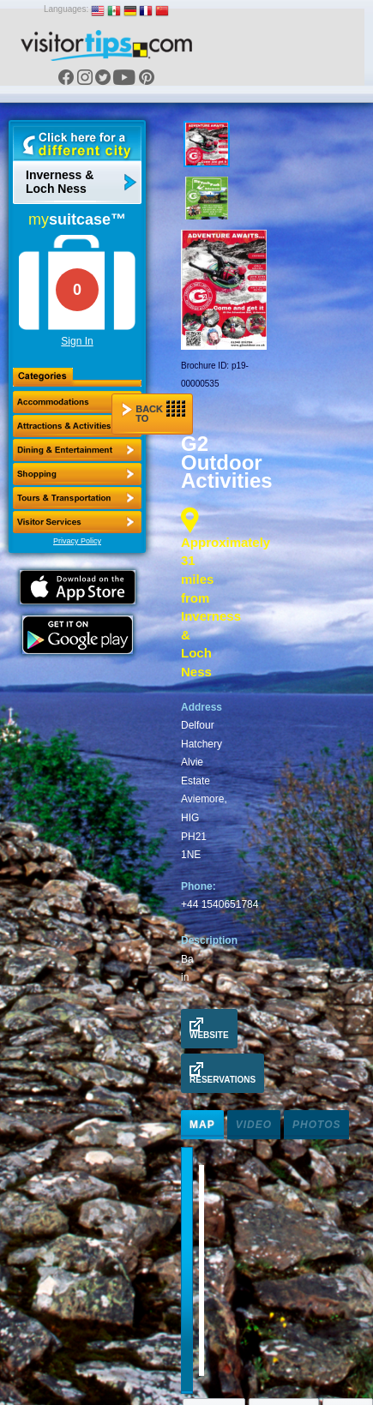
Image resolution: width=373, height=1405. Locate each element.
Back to (153, 411)
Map (202, 1125)
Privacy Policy (77, 541)
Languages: (66, 9)
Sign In (77, 341)
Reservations (223, 1073)
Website (209, 1029)
